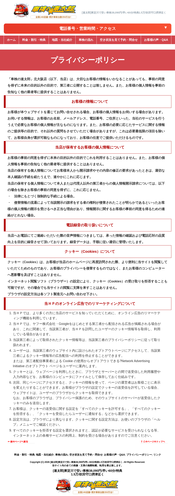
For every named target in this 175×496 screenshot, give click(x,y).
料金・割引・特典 (24, 454)
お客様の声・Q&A (114, 454)
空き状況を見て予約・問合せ (86, 454)
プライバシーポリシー (139, 454)
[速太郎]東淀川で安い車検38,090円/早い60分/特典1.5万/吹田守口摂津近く (86, 462)
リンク (157, 454)
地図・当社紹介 (45, 454)
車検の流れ (61, 454)
